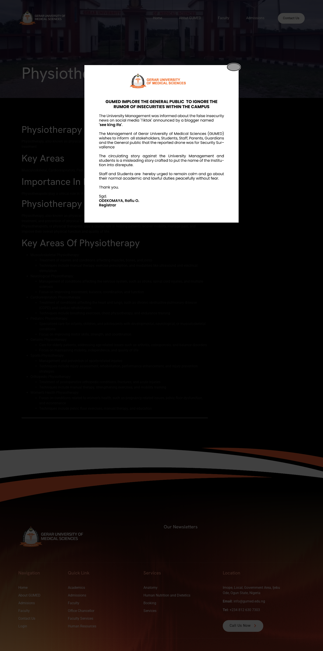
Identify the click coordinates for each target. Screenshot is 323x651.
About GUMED (187, 18)
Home (154, 18)
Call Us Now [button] (244, 625)
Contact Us (290, 18)
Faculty (220, 18)
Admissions (252, 18)
